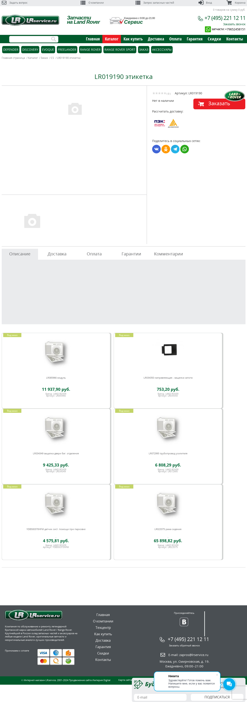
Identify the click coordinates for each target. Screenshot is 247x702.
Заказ (143, 49)
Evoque (48, 49)
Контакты (234, 39)
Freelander (67, 49)
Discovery (30, 49)
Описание (19, 254)
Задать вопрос (15, 2)
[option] (75, 108)
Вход (205, 2)
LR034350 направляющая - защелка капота (168, 377)
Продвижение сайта (80, 680)
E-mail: (188, 655)
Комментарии (168, 254)
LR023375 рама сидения (167, 529)
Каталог (111, 39)
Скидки (214, 39)
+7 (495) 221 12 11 (225, 17)
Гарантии (131, 254)
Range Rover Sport (119, 49)
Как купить (133, 39)
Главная (93, 39)
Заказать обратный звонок (184, 645)
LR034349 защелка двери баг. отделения (56, 453)
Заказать (219, 103)
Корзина (236, 2)
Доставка (156, 39)
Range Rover (90, 49)
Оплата (175, 39)
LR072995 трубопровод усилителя (168, 453)
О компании (92, 2)
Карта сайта (125, 679)
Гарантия (195, 39)
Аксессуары (162, 49)
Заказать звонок (234, 24)
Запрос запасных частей (154, 2)
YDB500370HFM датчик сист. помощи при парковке (55, 529)
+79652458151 (235, 29)
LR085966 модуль (56, 377)
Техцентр (103, 627)
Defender (10, 49)
